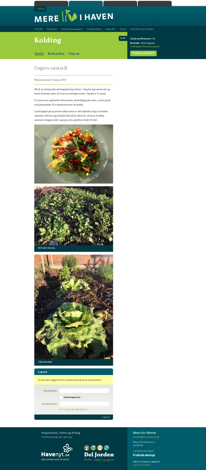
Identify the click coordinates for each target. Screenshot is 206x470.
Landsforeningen (152, 453)
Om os (73, 54)
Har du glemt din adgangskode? (74, 409)
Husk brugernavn (72, 397)
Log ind (105, 417)
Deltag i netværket (143, 53)
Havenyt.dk (155, 3)
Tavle (39, 54)
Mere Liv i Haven (86, 3)
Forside (38, 29)
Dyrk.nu (120, 3)
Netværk (52, 29)
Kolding (47, 41)
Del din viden (94, 29)
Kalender (56, 54)
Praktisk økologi (51, 3)
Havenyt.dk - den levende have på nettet (56, 452)
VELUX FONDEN (141, 465)
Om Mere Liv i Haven (142, 29)
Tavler (123, 29)
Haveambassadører (72, 29)
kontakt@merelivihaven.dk (146, 436)
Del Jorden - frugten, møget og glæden (99, 453)
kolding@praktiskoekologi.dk (145, 46)
